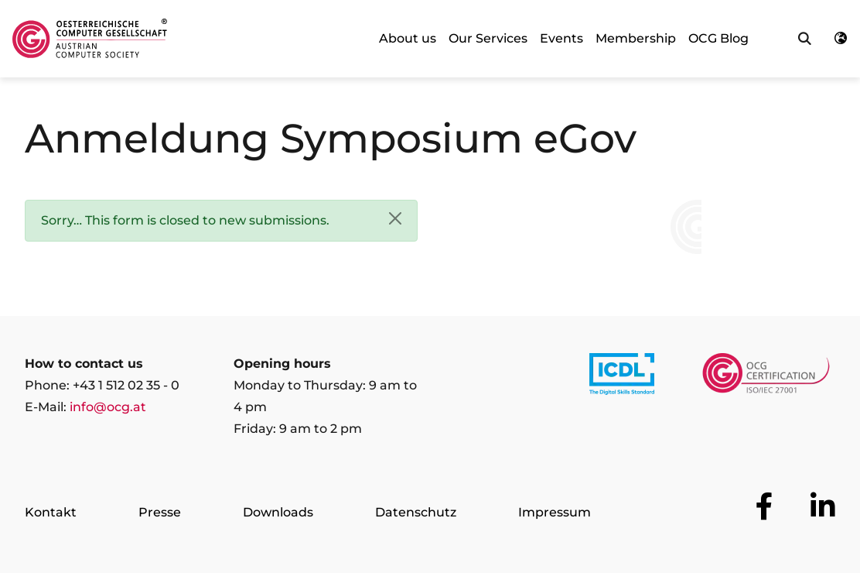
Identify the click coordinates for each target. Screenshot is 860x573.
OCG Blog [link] (718, 38)
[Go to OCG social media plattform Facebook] (764, 506)
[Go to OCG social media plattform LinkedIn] (823, 506)
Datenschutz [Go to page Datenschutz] (415, 512)
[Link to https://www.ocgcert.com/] (766, 377)
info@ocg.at (108, 407)
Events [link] (561, 38)
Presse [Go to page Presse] (159, 512)
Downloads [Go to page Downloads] (278, 512)
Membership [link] (636, 38)
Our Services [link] (488, 38)
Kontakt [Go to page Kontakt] (51, 512)
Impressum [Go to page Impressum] (554, 512)
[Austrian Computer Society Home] (89, 38)
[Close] (395, 218)
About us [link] (407, 38)
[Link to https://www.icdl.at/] (621, 377)
